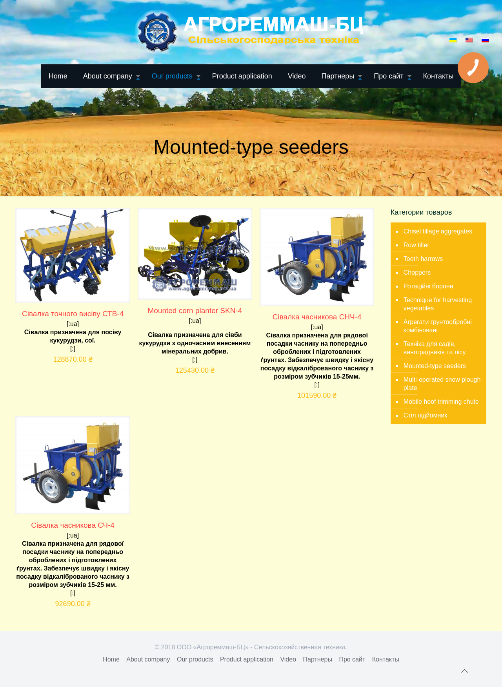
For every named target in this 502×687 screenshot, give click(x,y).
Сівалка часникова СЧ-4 (73, 525)
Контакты (385, 659)
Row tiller (416, 245)
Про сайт (352, 659)
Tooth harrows (423, 258)
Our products (195, 659)
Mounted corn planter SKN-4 (195, 310)
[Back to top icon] (464, 671)
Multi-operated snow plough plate (442, 383)
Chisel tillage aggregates (438, 231)
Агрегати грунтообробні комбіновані (438, 326)
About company (148, 659)
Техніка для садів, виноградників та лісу (435, 348)
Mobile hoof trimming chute (441, 401)
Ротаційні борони (428, 286)
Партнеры (317, 659)
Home (111, 659)
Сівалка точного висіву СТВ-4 (73, 314)
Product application (246, 659)
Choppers (417, 272)
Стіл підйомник (425, 415)
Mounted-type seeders (435, 366)
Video (288, 659)
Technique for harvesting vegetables (438, 304)
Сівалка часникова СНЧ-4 (317, 317)
